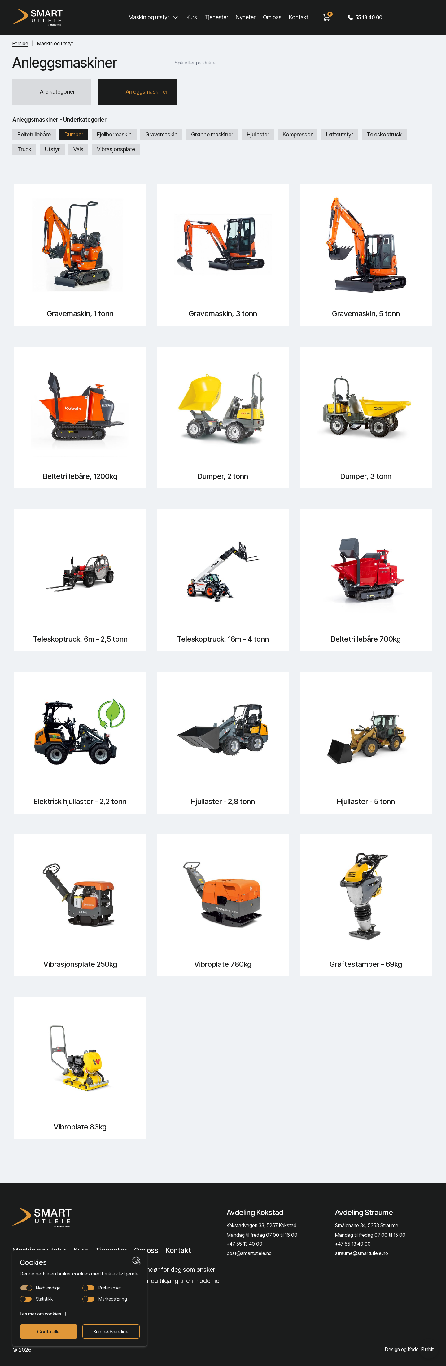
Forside (20, 43)
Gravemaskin (161, 136)
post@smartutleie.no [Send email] (250, 1253)
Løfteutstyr (339, 136)
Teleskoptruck (384, 136)
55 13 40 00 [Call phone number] (365, 17)
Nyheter (246, 17)
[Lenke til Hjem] (59, 1217)
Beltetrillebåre (34, 136)
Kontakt (298, 17)
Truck (24, 151)
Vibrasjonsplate (116, 151)
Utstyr (52, 151)
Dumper (73, 136)
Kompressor (298, 136)
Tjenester (216, 17)
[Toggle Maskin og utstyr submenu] (175, 17)
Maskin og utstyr (149, 17)
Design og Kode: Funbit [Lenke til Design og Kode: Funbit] (409, 1349)
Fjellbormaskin (114, 136)
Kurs (191, 17)
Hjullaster (258, 136)
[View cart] (327, 17)
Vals (78, 151)
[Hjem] (37, 17)
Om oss (272, 17)
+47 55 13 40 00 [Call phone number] (245, 1244)
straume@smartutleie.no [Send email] (362, 1253)
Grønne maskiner (212, 136)
